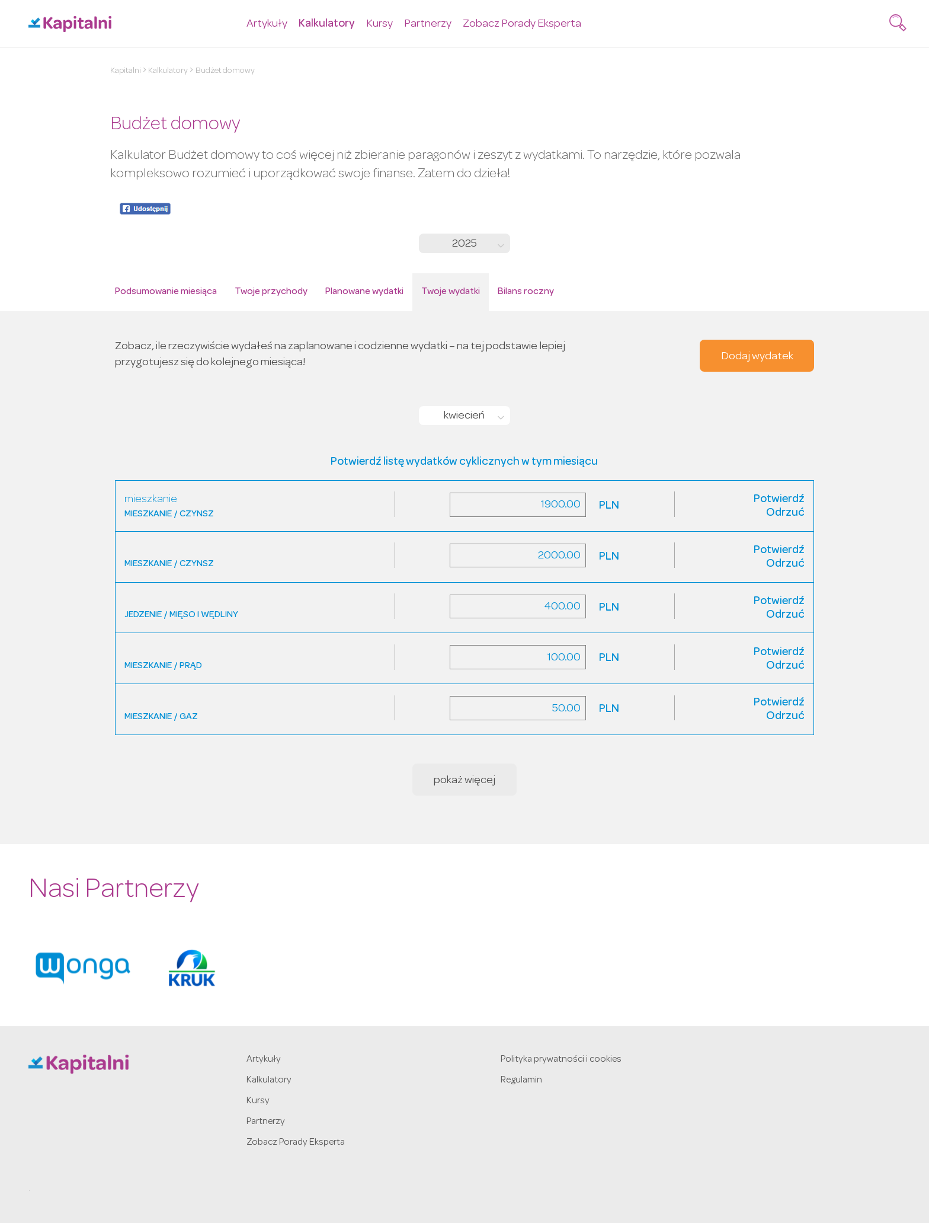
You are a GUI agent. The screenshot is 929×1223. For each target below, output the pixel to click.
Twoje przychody (271, 292)
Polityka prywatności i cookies (561, 1060)
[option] (82, 968)
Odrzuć (785, 513)
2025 (464, 244)
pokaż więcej (464, 781)
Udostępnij (145, 209)
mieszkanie (150, 500)
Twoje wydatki (450, 292)
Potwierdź (779, 500)
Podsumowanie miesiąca (166, 292)
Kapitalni (125, 71)
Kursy (379, 24)
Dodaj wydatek (757, 357)
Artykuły (266, 24)
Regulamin (521, 1080)
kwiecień (464, 416)
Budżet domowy (225, 71)
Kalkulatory (327, 24)
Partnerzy (427, 24)
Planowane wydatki (364, 292)
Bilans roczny (526, 292)
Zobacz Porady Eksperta (522, 24)
